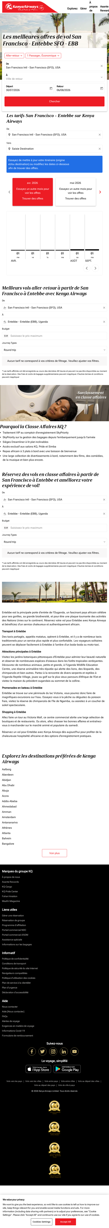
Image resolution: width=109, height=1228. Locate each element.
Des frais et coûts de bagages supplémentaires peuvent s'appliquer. (47, 374)
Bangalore (8, 843)
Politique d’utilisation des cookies (18, 978)
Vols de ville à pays (66, 1085)
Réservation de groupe (13, 920)
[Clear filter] (104, 307)
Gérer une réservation (13, 915)
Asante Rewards (10, 881)
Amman (6, 811)
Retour (60, 86)
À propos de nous (93, 8)
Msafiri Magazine (11, 901)
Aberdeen (8, 774)
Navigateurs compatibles (14, 973)
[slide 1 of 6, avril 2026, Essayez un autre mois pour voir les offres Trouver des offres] (32, 192)
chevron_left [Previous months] (9, 192)
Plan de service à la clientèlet (16, 982)
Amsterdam (9, 817)
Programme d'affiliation (14, 925)
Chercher (54, 101)
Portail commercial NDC (14, 930)
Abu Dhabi (8, 785)
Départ (9, 86)
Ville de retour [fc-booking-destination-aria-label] (14, 78)
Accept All (65, 1221)
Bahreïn (6, 838)
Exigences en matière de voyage (18, 1026)
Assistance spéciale (12, 939)
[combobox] (55, 135)
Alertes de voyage (11, 1021)
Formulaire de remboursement (17, 1035)
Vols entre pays (51, 1081)
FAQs (5, 1016)
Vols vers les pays (14, 1081)
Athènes (7, 827)
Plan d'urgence (9, 987)
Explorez (72, 8)
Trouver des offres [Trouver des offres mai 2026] (75, 198)
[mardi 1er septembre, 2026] (92, 250)
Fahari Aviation (9, 896)
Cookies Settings (41, 1221)
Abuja (5, 790)
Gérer (83, 8)
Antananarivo (10, 822)
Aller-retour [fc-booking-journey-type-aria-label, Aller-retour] (12, 55)
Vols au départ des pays (44, 1085)
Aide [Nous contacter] (13, 1011)
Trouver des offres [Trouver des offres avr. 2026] (32, 198)
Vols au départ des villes (88, 1081)
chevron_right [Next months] (99, 192)
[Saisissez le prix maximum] (57, 335)
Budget (5, 328)
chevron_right (95, 268)
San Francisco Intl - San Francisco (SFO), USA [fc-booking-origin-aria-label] (33, 67)
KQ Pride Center (10, 891)
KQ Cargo (7, 886)
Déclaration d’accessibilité (15, 992)
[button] (43, 55)
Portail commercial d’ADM (15, 934)
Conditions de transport (14, 963)
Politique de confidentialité (15, 958)
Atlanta (6, 833)
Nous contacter (10, 1006)
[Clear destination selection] (100, 149)
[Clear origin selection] (100, 134)
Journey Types (9, 343)
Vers (8, 143)
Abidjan (6, 780)
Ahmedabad (9, 806)
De (7, 63)
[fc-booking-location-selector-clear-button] (102, 66)
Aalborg (6, 769)
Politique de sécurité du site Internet (20, 968)
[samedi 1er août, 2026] (77, 250)
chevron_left (87, 268)
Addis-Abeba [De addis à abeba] (9, 801)
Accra (5, 795)
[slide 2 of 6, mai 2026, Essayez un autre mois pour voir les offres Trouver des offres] (76, 192)
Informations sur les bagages (17, 944)
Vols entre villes (68, 1081)
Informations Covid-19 (13, 1030)
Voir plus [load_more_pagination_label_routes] (54, 853)
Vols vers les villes (33, 1081)
